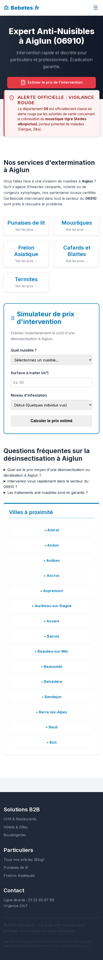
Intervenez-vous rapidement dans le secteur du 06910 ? (46, 484)
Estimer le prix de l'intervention (51, 82)
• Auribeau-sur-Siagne (52, 606)
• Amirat (51, 530)
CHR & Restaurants (20, 819)
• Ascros (51, 575)
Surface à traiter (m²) (30, 373)
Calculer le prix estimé (51, 421)
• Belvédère (51, 681)
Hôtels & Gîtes (16, 827)
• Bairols (51, 636)
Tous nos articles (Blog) (24, 859)
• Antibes (51, 560)
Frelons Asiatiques (19, 875)
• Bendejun (51, 697)
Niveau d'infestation (29, 395)
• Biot (52, 742)
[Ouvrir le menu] (95, 8)
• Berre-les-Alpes (51, 712)
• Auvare (51, 621)
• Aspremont (51, 591)
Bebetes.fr (21, 7)
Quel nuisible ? (24, 350)
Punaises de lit (16, 867)
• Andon (51, 545)
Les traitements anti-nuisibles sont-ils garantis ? (47, 492)
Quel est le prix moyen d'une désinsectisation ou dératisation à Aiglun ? (47, 472)
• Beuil (51, 727)
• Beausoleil (51, 666)
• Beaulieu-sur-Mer (51, 651)
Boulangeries (15, 835)
